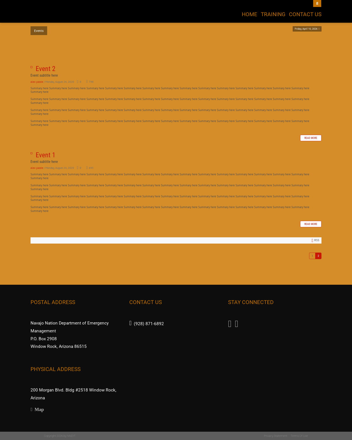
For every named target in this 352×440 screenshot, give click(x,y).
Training (273, 14)
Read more (310, 138)
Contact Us (305, 14)
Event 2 (31, 67)
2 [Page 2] (318, 256)
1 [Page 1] (312, 256)
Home (249, 14)
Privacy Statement (275, 435)
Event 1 (31, 153)
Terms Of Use (299, 435)
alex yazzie (37, 81)
